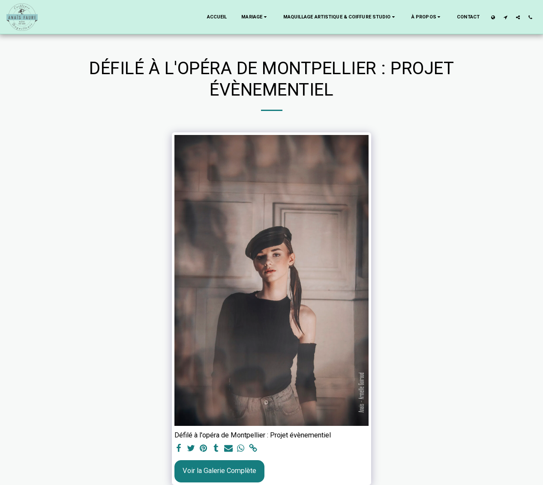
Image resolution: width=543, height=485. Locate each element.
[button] (254, 17)
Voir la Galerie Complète (219, 471)
